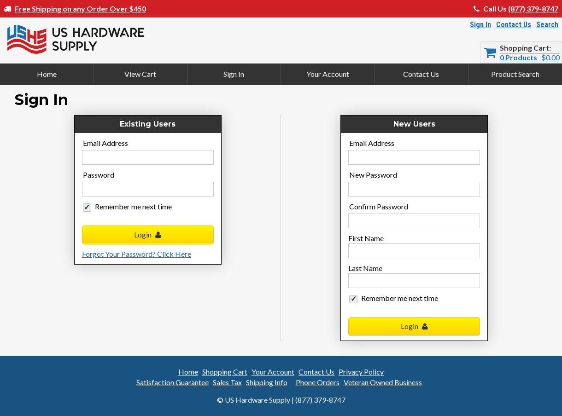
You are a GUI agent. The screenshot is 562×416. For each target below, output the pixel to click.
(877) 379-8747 (533, 8)
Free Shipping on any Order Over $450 (80, 8)
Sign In (480, 24)
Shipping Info (266, 382)
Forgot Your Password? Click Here (136, 253)
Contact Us (513, 24)
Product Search (515, 73)
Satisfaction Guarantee (172, 382)
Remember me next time (133, 206)
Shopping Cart (524, 48)
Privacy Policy (361, 371)
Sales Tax (227, 382)
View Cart (140, 73)
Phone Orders (318, 382)
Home (47, 73)
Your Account (327, 73)
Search (547, 24)
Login (147, 234)
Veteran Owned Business (383, 382)
